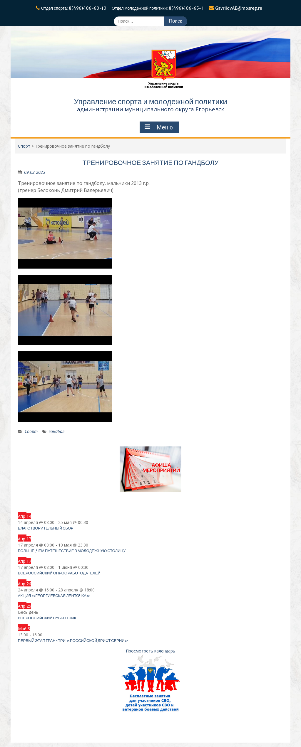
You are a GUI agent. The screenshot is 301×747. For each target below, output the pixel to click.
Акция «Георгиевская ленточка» (54, 595)
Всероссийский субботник (47, 618)
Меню (158, 127)
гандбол (57, 431)
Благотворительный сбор (45, 528)
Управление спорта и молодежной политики (150, 101)
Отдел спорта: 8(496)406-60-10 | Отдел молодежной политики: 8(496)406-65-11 (123, 8)
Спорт (31, 431)
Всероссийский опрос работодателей (59, 573)
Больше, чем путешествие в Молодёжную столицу (72, 550)
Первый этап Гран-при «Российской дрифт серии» (73, 640)
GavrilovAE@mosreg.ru (238, 8)
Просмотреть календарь (150, 651)
